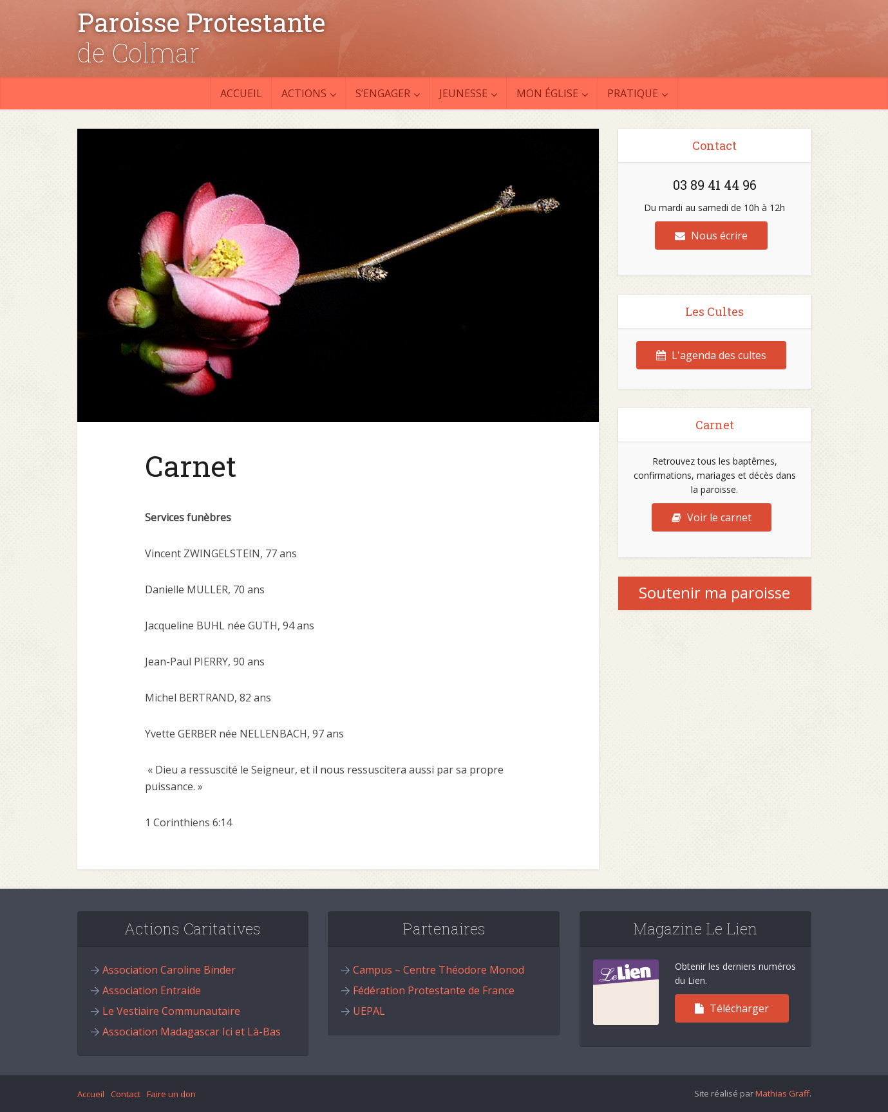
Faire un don (171, 1094)
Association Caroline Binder (169, 970)
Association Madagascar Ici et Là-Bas (191, 1031)
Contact (125, 1094)
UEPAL (369, 1011)
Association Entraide (151, 990)
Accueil (241, 93)
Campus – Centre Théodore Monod (438, 970)
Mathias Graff (782, 1093)
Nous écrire (711, 235)
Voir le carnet (711, 517)
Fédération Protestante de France (434, 990)
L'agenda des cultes (711, 355)
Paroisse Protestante (201, 22)
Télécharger (732, 1008)
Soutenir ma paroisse (714, 592)
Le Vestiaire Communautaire (171, 1011)
